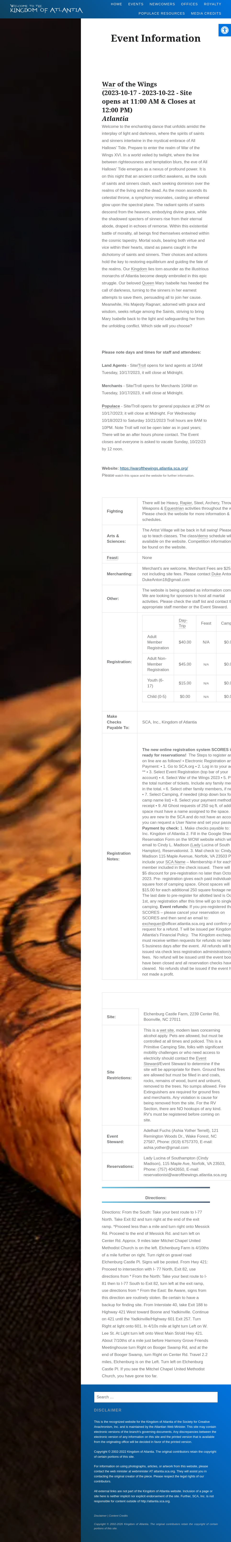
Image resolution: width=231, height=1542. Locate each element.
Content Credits (118, 1515)
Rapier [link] (186, 503)
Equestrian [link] (174, 508)
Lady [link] (196, 845)
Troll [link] (142, 365)
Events (136, 4)
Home (116, 4)
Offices (189, 4)
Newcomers (162, 4)
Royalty (212, 4)
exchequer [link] (151, 923)
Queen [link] (148, 283)
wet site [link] (167, 1030)
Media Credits (206, 13)
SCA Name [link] (175, 862)
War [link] (109, 84)
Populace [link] (111, 406)
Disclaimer (100, 1515)
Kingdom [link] (139, 269)
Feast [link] (112, 557)
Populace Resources (162, 13)
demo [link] (203, 536)
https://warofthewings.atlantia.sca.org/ (154, 468)
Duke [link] (216, 574)
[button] (225, 30)
